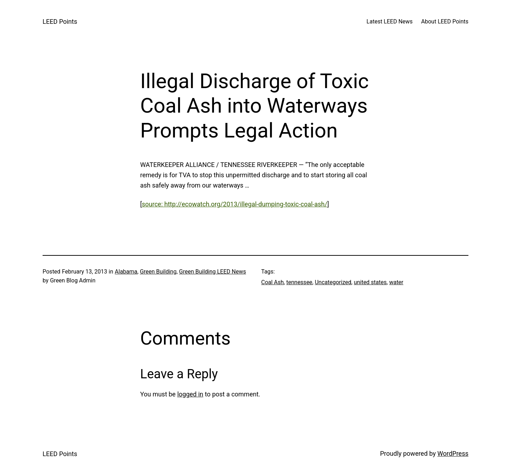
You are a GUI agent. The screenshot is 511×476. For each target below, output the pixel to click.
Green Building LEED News (212, 271)
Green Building (158, 271)
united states (370, 282)
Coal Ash (272, 282)
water (396, 282)
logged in (190, 394)
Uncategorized (333, 282)
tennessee (299, 282)
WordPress (453, 453)
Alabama (126, 271)
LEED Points (60, 21)
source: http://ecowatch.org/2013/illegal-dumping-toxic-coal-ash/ (234, 204)
